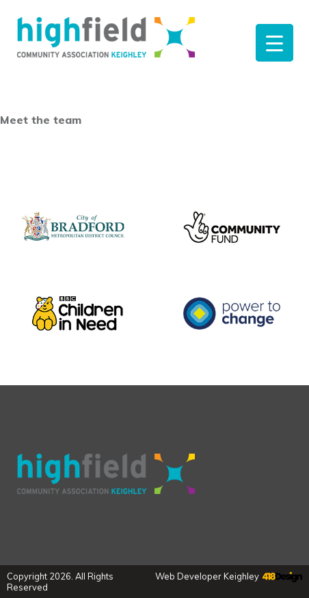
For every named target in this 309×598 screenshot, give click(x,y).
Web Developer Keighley (207, 576)
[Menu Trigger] (274, 43)
